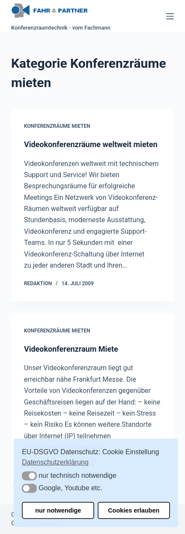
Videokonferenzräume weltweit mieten (91, 144)
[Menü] (170, 16)
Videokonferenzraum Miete (71, 348)
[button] (29, 475)
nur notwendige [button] (58, 510)
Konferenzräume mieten (57, 126)
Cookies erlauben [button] (133, 510)
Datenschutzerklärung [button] (55, 462)
